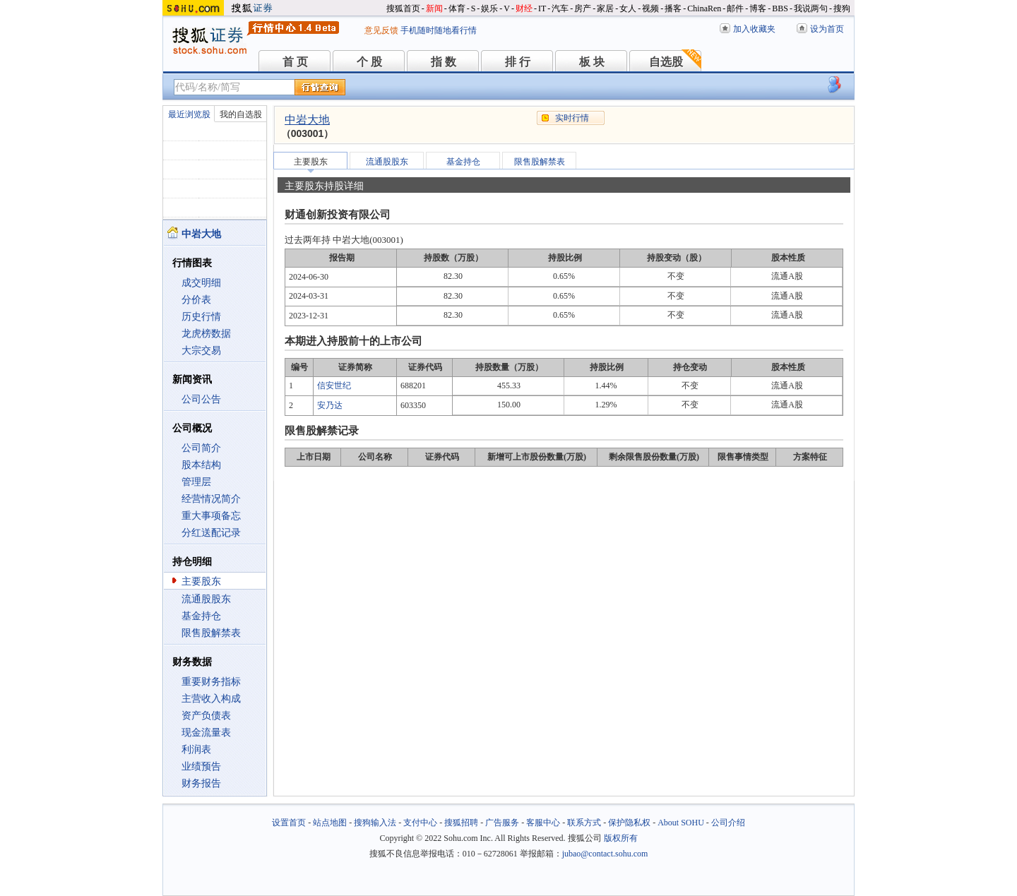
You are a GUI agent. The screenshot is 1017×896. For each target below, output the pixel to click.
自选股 (666, 62)
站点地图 (330, 823)
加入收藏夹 (754, 29)
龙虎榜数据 (206, 333)
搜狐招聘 (461, 823)
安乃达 (330, 405)
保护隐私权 (629, 823)
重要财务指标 (211, 681)
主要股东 (201, 581)
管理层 (196, 482)
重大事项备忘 (211, 515)
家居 (605, 8)
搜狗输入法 (375, 823)
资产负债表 (206, 715)
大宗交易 (201, 350)
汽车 (560, 8)
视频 (650, 8)
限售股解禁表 (211, 633)
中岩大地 (307, 120)
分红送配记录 (211, 532)
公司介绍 (728, 823)
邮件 (735, 8)
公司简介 (201, 448)
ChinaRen (704, 8)
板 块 (592, 62)
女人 (627, 8)
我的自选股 (241, 114)
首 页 (295, 62)
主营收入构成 (211, 698)
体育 (456, 8)
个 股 (369, 62)
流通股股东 (206, 599)
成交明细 (201, 282)
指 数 (443, 62)
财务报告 (201, 783)
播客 (673, 8)
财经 (524, 8)
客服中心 (543, 823)
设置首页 (289, 823)
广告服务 (502, 823)
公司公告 (201, 399)
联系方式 (584, 823)
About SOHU (681, 823)
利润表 (196, 749)
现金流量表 (206, 732)
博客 (757, 8)
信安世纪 (334, 385)
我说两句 (811, 8)
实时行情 (572, 118)
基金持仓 (201, 616)
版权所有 (621, 838)
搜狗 (841, 8)
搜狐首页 (403, 8)
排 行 (517, 62)
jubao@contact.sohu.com (605, 854)
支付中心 (420, 823)
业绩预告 (201, 766)
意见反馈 (381, 30)
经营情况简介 (211, 499)
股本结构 (201, 465)
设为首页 (827, 29)
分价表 (196, 299)
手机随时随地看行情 (438, 30)
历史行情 (201, 316)
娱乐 (489, 8)
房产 (582, 8)
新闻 (434, 8)
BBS (780, 8)
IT (542, 8)
